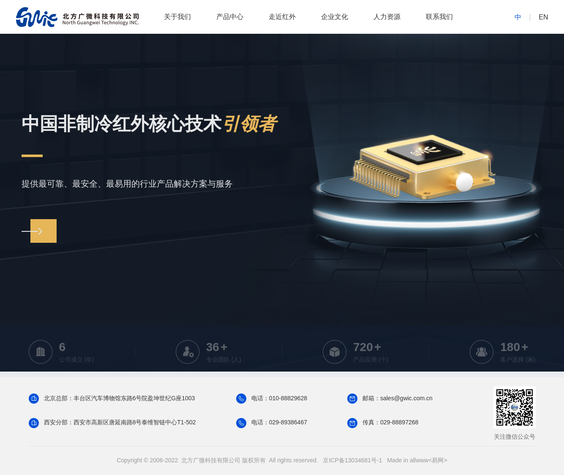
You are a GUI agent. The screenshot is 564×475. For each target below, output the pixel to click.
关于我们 (177, 16)
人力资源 (387, 16)
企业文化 (334, 16)
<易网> (437, 460)
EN (543, 17)
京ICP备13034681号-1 (352, 460)
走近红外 (282, 16)
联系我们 (439, 16)
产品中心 (229, 16)
